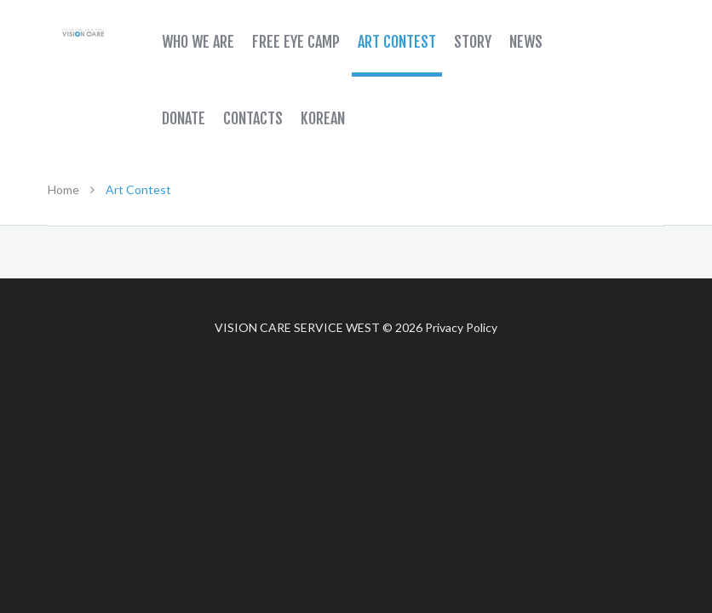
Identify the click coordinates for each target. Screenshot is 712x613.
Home (63, 189)
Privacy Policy (461, 327)
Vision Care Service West (297, 327)
